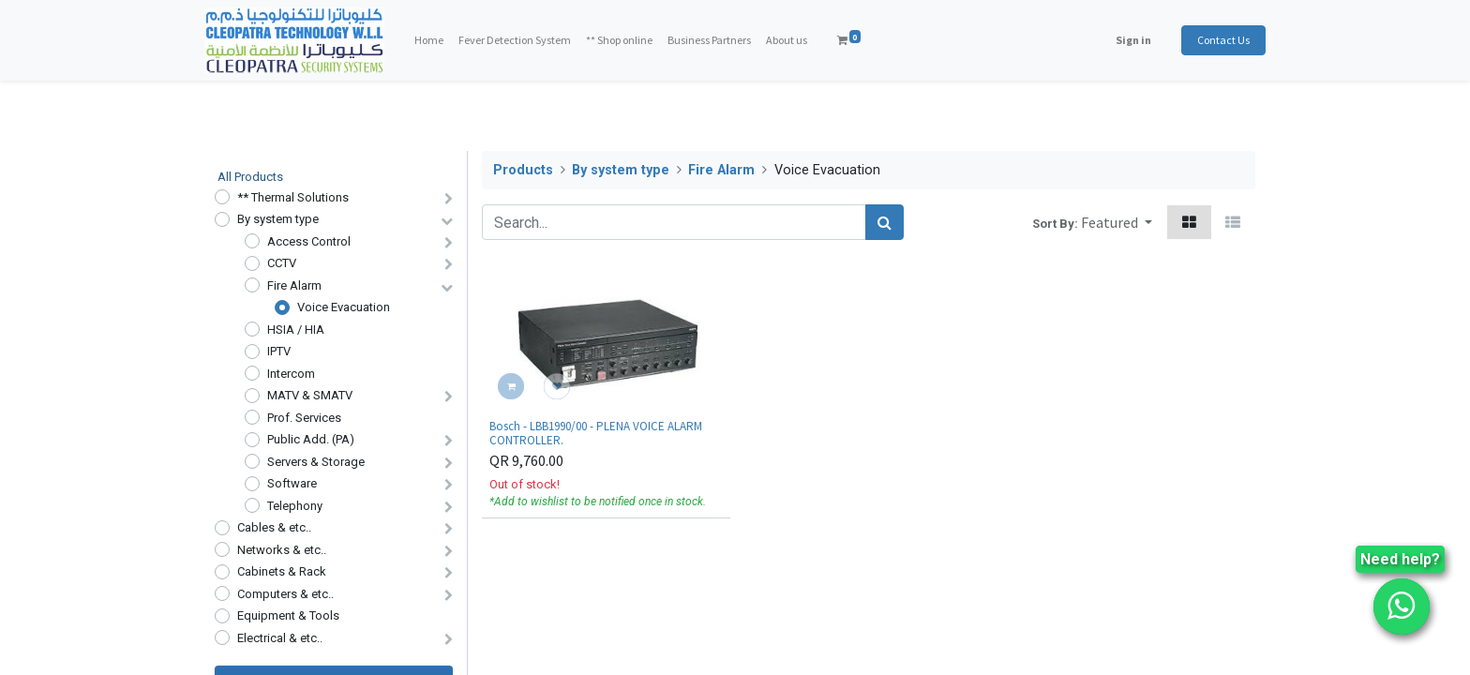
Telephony (294, 506)
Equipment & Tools (288, 615)
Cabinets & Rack (281, 571)
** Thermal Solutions (293, 197)
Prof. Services (304, 418)
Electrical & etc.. (279, 638)
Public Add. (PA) (310, 439)
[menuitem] (438, 40)
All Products (250, 177)
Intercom (291, 374)
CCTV (281, 263)
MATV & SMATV (309, 395)
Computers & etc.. (285, 594)
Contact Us (1213, 40)
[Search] (884, 222)
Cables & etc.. (274, 527)
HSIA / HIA (295, 329)
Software (292, 483)
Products (523, 170)
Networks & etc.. (281, 550)
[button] (1116, 222)
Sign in (1123, 40)
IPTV (279, 351)
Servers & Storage (316, 462)
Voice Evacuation (343, 307)
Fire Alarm (294, 285)
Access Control (309, 241)
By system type (278, 219)
